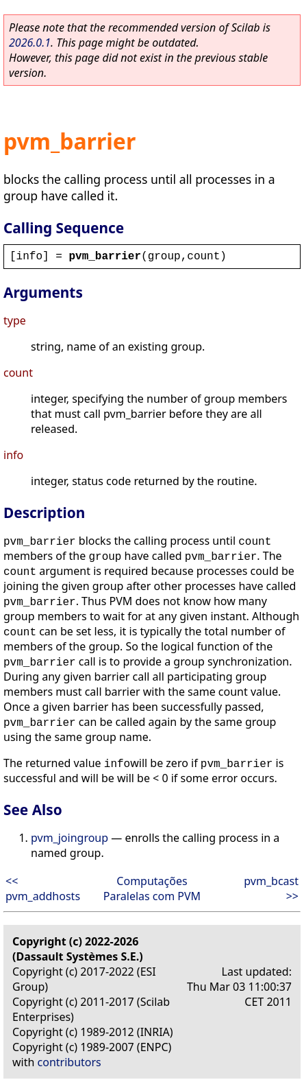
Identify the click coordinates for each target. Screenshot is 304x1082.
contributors (69, 1062)
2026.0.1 (30, 42)
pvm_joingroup (69, 837)
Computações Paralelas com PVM (152, 888)
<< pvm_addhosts (42, 888)
